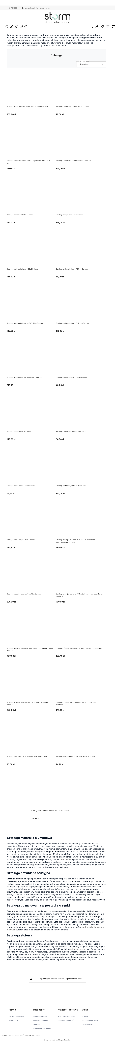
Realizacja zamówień (65, 1022)
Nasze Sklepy (87, 1026)
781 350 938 (16, 8)
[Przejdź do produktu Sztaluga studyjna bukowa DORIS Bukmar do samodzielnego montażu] (32, 632)
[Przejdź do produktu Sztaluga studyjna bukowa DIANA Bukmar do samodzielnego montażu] (81, 578)
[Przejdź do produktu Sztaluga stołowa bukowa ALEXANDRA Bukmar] (32, 307)
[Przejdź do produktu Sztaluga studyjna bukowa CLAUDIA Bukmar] (32, 578)
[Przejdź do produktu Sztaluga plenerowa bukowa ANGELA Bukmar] (81, 145)
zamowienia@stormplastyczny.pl (37, 8)
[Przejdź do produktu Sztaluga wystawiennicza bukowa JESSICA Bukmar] (81, 741)
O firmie (85, 1018)
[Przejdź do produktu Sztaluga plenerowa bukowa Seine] (32, 199)
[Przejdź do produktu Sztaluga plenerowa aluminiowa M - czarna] (81, 91)
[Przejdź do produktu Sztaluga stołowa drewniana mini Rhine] (81, 416)
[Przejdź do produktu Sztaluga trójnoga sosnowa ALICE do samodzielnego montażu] (81, 686)
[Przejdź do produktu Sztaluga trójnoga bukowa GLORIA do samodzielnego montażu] (32, 686)
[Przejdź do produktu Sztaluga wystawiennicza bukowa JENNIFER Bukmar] (32, 741)
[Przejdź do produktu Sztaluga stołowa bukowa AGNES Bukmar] (81, 253)
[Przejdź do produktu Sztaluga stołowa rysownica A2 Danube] (81, 470)
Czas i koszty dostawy (66, 1018)
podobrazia (67, 861)
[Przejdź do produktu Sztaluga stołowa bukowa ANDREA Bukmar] (81, 307)
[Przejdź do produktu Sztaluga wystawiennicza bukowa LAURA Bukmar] (56, 795)
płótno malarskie (79, 951)
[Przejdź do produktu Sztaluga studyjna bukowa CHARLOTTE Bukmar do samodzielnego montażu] (81, 524)
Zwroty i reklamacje (16, 1018)
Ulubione (36, 1026)
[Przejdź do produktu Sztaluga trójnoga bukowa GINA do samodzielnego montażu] (81, 632)
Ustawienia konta (40, 1018)
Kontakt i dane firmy (90, 1022)
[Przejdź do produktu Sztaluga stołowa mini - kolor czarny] (32, 470)
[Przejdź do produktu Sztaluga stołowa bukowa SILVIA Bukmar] (81, 361)
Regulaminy (13, 1022)
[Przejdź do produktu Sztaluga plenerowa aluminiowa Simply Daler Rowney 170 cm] (32, 145)
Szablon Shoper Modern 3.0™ (13, 1037)
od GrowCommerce (32, 1037)
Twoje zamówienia (40, 1022)
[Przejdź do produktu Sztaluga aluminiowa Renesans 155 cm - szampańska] (32, 91)
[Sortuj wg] (93, 66)
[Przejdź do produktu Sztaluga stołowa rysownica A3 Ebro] (32, 524)
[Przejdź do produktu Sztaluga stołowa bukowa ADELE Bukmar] (32, 253)
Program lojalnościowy (42, 1030)
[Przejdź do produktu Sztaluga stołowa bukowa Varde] (32, 416)
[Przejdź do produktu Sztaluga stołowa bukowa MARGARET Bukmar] (32, 361)
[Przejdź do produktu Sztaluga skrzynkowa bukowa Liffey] (81, 199)
